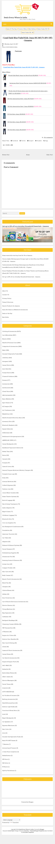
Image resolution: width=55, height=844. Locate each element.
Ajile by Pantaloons (8, 770)
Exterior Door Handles (9, 639)
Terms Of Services (7, 302)
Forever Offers (22, 29)
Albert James (6, 676)
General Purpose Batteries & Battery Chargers (16, 470)
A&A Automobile (7, 395)
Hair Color (5, 729)
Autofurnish (6, 387)
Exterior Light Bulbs (8, 706)
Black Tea (5, 583)
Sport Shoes (6, 402)
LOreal (4, 646)
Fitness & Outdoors (8, 376)
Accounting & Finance (9, 748)
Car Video (5, 538)
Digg (45, 140)
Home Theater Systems (9, 496)
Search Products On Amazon (11, 306)
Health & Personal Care (9, 342)
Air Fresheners (7, 410)
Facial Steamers (7, 549)
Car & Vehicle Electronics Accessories (14, 601)
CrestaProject (11, 830)
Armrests (5, 688)
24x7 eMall (6, 665)
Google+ (30, 140)
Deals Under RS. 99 (43, 29)
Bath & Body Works (8, 673)
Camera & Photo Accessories (11, 650)
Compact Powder (7, 568)
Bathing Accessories (8, 699)
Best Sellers (32, 29)
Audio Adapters (7, 508)
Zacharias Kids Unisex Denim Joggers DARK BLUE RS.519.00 (28, 83)
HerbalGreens (6, 755)
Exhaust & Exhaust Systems (11, 545)
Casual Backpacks (8, 444)
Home (28, 155)
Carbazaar (5, 616)
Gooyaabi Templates (28, 832)
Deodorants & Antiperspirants (11, 436)
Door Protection (7, 598)
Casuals (5, 459)
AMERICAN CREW (8, 440)
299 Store (5, 759)
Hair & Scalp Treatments (10, 504)
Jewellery (5, 357)
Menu (27, 24)
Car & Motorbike (7, 335)
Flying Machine (7, 609)
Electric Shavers (7, 605)
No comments (48, 137)
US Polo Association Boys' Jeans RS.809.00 (21, 106)
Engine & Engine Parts (9, 661)
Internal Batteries (8, 481)
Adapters (5, 541)
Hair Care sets (6, 571)
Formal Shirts (6, 372)
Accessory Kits (7, 421)
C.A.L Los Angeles (7, 523)
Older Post (49, 155)
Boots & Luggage (7, 500)
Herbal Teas (6, 451)
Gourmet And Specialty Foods (11, 737)
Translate (14, 822)
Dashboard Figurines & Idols (11, 448)
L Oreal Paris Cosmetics (9, 752)
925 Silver (5, 763)
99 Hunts (5, 767)
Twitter (23, 140)
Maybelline (6, 414)
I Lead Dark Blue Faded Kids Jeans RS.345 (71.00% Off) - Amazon (27, 39)
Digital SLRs (6, 429)
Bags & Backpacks (8, 718)
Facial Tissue (6, 684)
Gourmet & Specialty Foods (10, 354)
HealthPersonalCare (8, 703)
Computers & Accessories (10, 346)
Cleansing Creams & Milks (10, 624)
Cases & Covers (7, 466)
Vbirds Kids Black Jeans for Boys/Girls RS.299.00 (23, 75)
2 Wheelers (5, 631)
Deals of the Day (7, 313)
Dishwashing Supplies (9, 553)
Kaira (4, 455)
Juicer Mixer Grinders (9, 493)
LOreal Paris (6, 391)
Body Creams (6, 575)
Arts (3, 733)
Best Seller (5, 317)
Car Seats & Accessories (9, 658)
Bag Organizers (7, 613)
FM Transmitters (7, 628)
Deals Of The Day (11, 29)
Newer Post (5, 155)
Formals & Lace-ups (8, 474)
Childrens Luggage (8, 515)
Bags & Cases (6, 511)
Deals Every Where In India (15, 17)
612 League (5, 406)
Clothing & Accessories (9, 331)
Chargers (5, 586)
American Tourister (8, 534)
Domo (4, 478)
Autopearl (5, 361)
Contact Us (5, 294)
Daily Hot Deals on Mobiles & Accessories (15, 309)
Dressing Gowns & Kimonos (11, 560)
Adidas (4, 594)
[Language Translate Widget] (11, 820)
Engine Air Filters (8, 635)
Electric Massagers (8, 680)
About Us (5, 291)
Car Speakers (6, 722)
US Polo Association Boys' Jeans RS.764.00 (20, 98)
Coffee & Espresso (7, 485)
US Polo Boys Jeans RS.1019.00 (16, 122)
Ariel (4, 714)
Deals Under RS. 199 (27, 32)
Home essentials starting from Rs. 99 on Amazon (17, 255)
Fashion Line (6, 489)
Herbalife (5, 669)
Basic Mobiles (6, 399)
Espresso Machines (8, 725)
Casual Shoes (6, 654)
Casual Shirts (6, 365)
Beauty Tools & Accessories (10, 579)
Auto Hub (5, 369)
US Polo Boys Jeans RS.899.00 (16, 114)
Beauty (4, 339)
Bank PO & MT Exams (9, 740)
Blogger (31, 802)
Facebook (14, 140)
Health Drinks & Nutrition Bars (12, 417)
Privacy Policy (6, 298)
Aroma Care (6, 564)
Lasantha (26, 830)
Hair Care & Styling (8, 643)
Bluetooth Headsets (8, 425)
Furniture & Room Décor (9, 710)
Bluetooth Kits (7, 519)
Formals (5, 463)
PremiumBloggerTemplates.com (38, 830)
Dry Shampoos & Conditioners (11, 526)
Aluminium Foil (7, 556)
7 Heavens (5, 744)
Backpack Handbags (8, 620)
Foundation (6, 530)
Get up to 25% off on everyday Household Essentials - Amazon (25, 226)
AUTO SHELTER (7, 691)
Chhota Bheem (7, 590)
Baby (4, 350)
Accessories (6, 384)
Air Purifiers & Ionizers (9, 695)
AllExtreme (6, 433)
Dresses (4, 380)
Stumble (38, 140)
